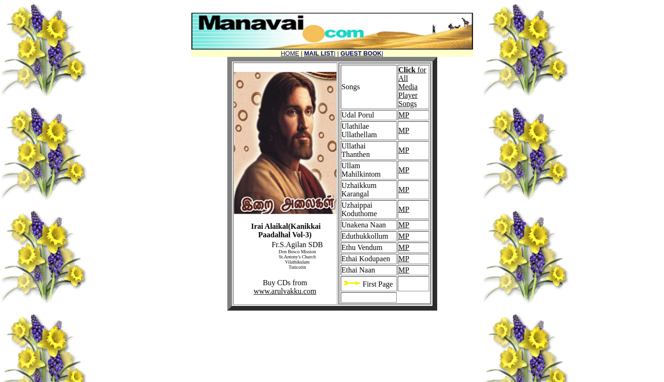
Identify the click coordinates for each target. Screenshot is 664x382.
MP (404, 115)
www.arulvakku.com (285, 291)
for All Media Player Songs (412, 87)
